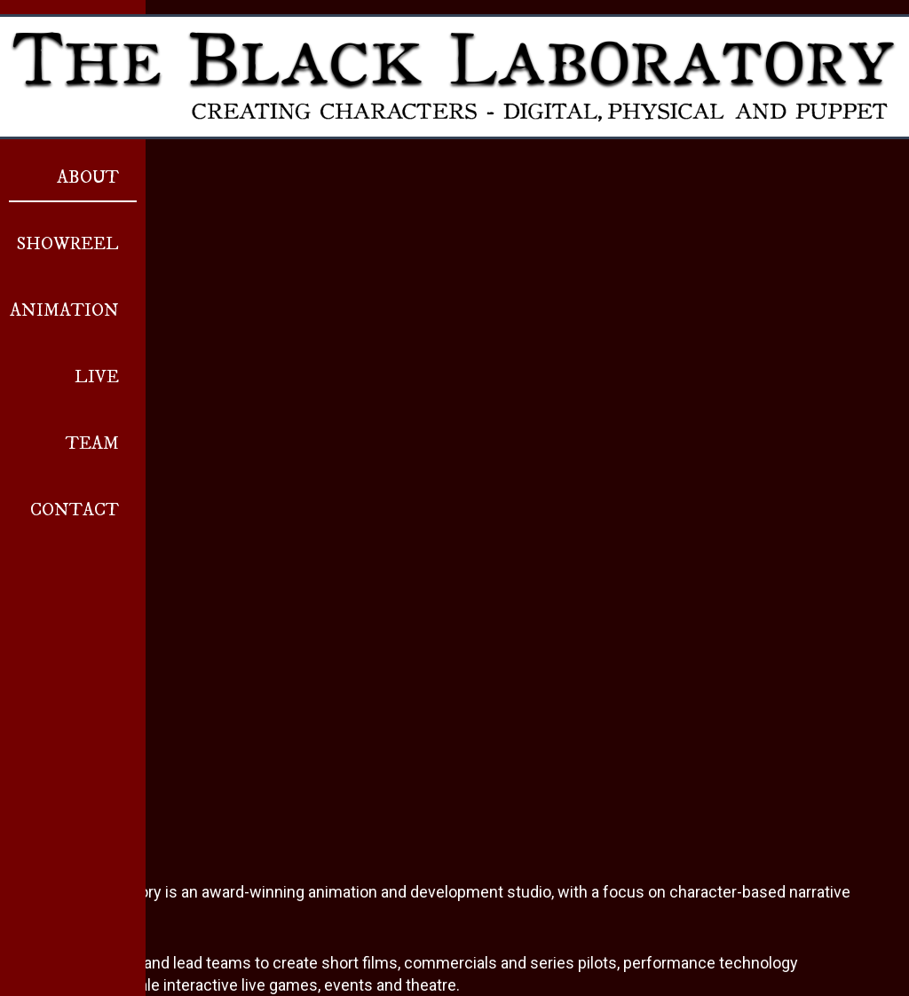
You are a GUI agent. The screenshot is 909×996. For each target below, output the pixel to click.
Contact (74, 510)
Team (92, 444)
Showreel (68, 244)
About (88, 178)
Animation (64, 311)
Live (97, 377)
